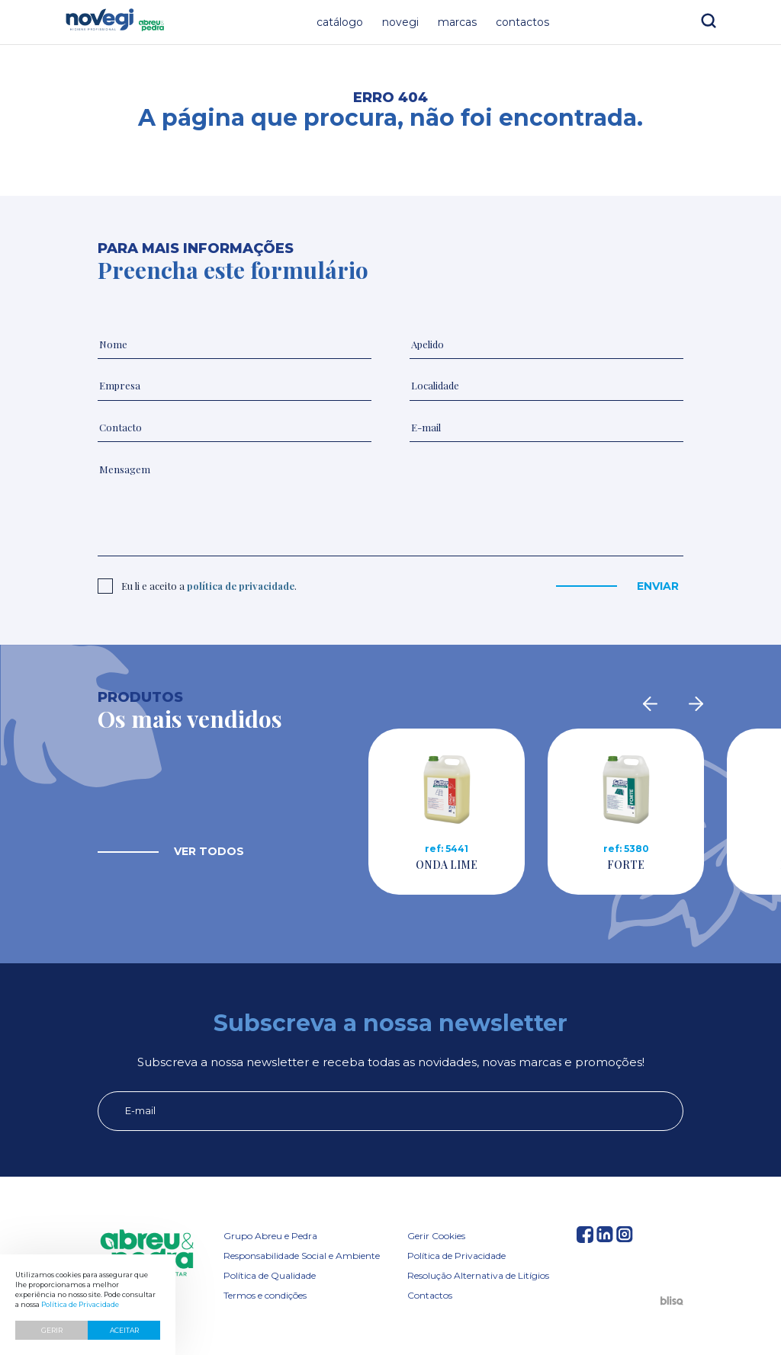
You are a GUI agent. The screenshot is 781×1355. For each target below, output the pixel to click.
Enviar (658, 586)
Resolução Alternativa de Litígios (478, 1275)
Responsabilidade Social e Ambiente (301, 1255)
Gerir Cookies (436, 1235)
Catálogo (340, 22)
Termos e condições (265, 1295)
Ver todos (209, 851)
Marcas (457, 22)
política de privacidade (240, 585)
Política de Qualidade (269, 1275)
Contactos (522, 22)
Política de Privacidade (456, 1255)
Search (708, 20)
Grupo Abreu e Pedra (270, 1235)
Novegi (400, 22)
